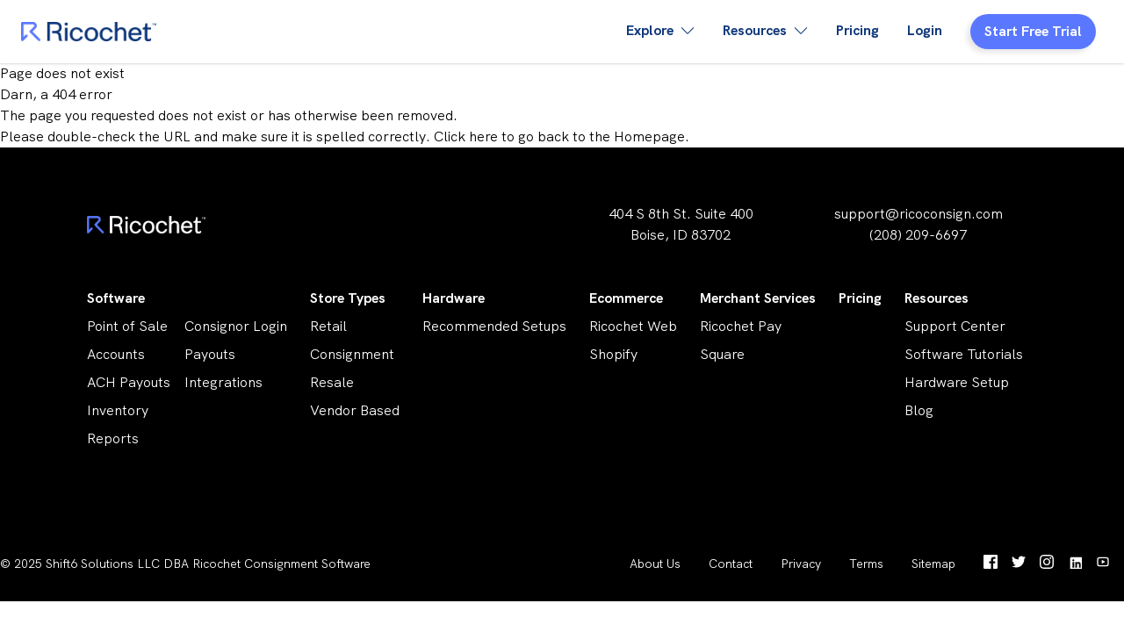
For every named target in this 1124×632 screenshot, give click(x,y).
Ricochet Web (633, 326)
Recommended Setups (494, 326)
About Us (655, 563)
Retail (328, 326)
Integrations (223, 382)
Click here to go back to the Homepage (559, 136)
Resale (332, 382)
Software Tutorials (963, 354)
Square (722, 354)
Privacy (801, 563)
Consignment (352, 354)
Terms (866, 563)
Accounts (116, 354)
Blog (918, 410)
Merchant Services (758, 298)
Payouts (209, 354)
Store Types (347, 298)
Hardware (453, 298)
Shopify (613, 354)
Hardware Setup (956, 382)
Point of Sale (127, 326)
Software (116, 298)
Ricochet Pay (741, 326)
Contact (731, 563)
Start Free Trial (1033, 31)
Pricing (857, 30)
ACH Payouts (128, 382)
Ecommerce (626, 298)
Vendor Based (355, 410)
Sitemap (933, 563)
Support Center (954, 326)
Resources (936, 298)
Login (924, 30)
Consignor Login (235, 326)
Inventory (117, 410)
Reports (113, 438)
